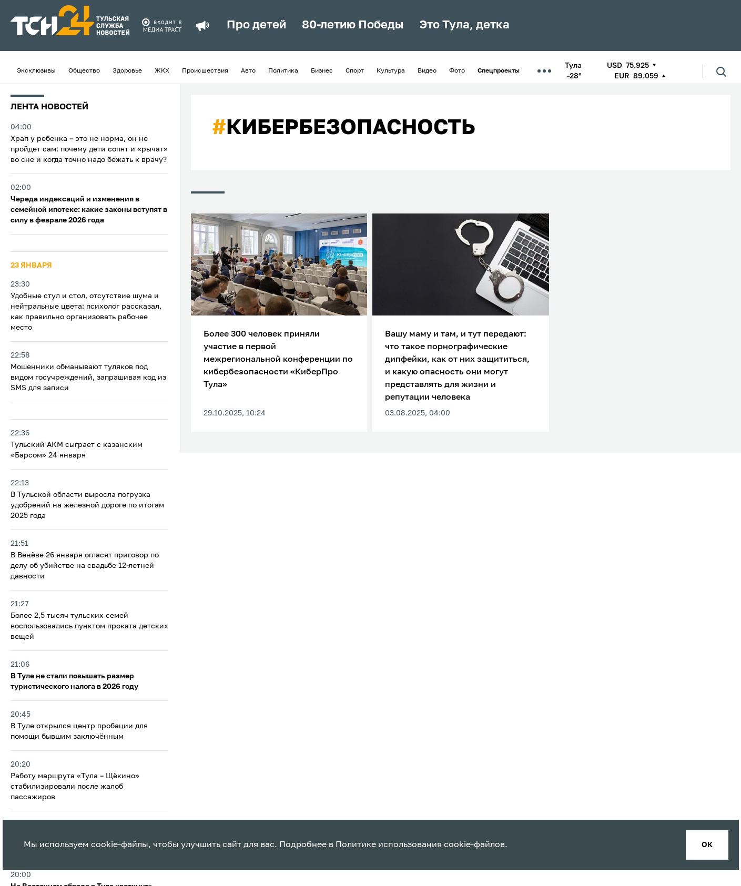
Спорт (355, 71)
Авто (248, 71)
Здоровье (127, 71)
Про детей (256, 25)
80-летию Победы (352, 25)
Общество (84, 71)
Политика (283, 71)
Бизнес (322, 71)
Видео (427, 71)
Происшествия (205, 71)
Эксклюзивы (36, 71)
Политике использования (389, 845)
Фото (457, 71)
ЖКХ (162, 71)
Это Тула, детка (464, 25)
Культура (391, 71)
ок (707, 845)
